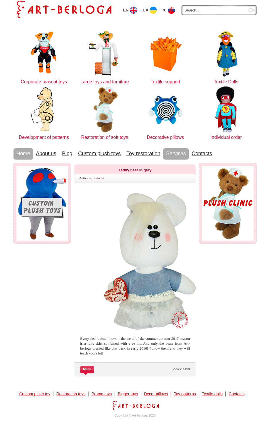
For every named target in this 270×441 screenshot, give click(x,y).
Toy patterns (185, 394)
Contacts (202, 153)
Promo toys (101, 394)
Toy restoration (143, 153)
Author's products (91, 178)
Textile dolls (212, 394)
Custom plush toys (99, 153)
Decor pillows (156, 394)
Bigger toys (128, 394)
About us (46, 153)
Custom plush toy (34, 394)
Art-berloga (135, 405)
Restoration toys (70, 394)
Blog (67, 153)
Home (23, 153)
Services (176, 153)
